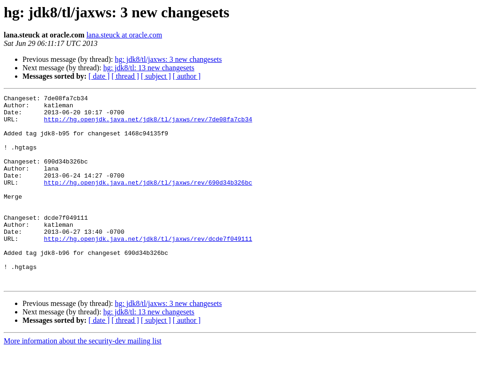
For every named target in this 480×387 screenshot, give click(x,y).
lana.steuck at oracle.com (124, 35)
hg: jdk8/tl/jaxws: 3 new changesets (168, 59)
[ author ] (187, 76)
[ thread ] (125, 76)
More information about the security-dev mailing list (83, 379)
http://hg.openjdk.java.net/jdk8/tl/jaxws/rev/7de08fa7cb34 (148, 124)
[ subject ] (156, 76)
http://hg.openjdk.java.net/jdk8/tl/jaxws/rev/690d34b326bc (148, 200)
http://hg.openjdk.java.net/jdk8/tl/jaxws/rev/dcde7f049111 (148, 268)
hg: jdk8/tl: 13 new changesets (148, 68)
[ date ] (99, 76)
